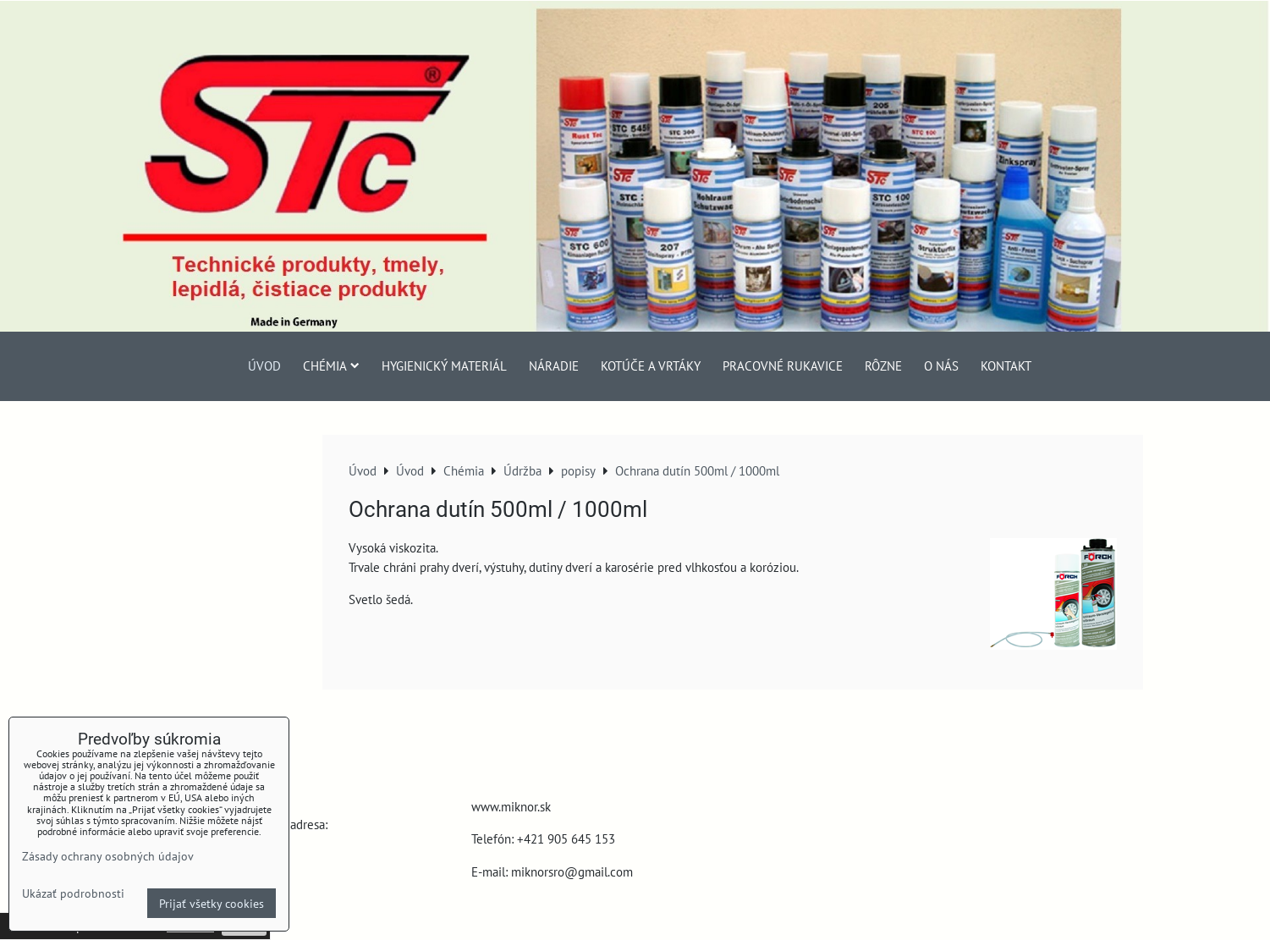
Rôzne (883, 365)
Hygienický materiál (444, 365)
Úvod (264, 365)
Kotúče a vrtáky (651, 365)
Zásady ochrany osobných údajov (108, 856)
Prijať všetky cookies (211, 903)
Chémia (331, 365)
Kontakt (1006, 365)
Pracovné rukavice (783, 365)
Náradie (554, 365)
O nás (941, 365)
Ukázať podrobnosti (73, 893)
